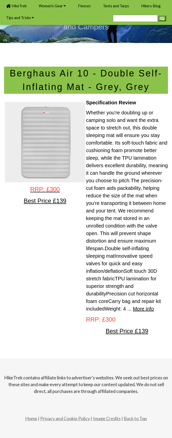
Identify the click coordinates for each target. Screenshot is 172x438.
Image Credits (107, 418)
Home (31, 418)
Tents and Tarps (116, 6)
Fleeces (84, 6)
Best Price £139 (127, 331)
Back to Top (135, 418)
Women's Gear (52, 6)
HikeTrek (16, 6)
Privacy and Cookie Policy (65, 418)
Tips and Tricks (20, 17)
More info (143, 309)
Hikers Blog (151, 6)
